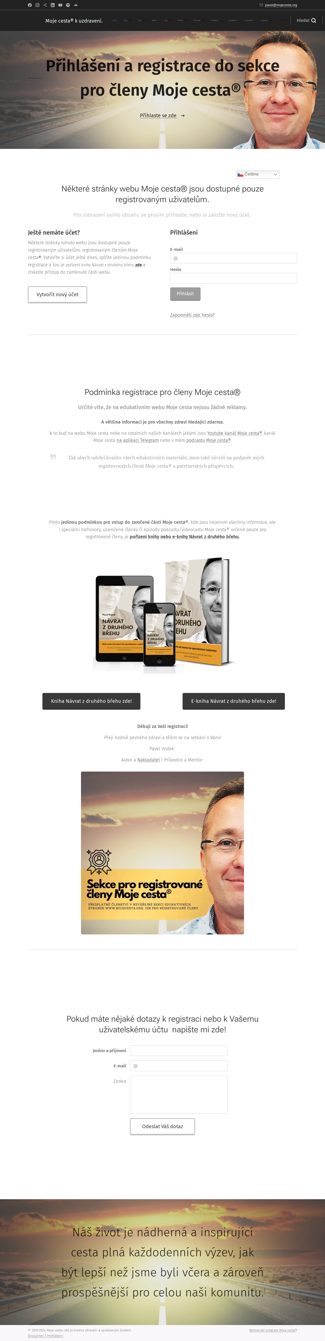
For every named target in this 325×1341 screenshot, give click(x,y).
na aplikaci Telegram (138, 440)
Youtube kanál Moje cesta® (234, 433)
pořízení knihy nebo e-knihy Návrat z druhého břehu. (184, 536)
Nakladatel (148, 760)
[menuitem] (120, 20)
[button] (254, 20)
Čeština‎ (247, 174)
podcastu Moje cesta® (208, 440)
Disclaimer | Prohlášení (46, 1336)
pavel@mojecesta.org (281, 5)
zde (138, 264)
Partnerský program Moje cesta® (273, 1330)
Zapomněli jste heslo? (192, 315)
